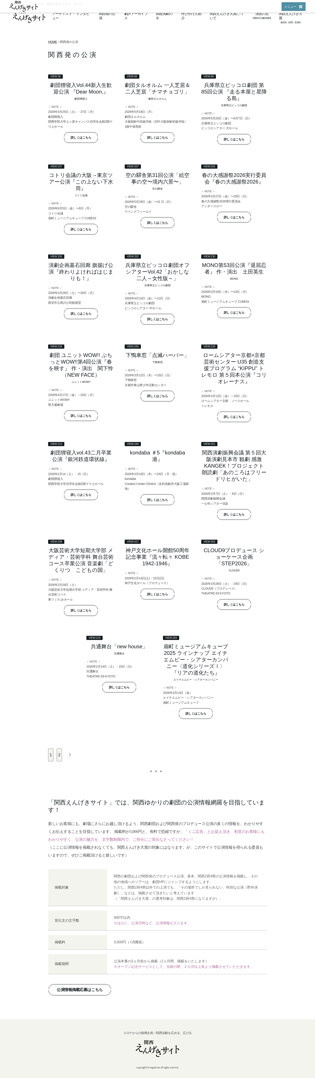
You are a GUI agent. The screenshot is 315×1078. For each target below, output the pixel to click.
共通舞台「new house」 (119, 646)
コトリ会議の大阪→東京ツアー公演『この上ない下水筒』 (81, 181)
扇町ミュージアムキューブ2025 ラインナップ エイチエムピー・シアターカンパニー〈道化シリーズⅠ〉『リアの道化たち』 (195, 659)
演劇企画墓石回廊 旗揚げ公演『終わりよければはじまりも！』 (81, 271)
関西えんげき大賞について (226, 16)
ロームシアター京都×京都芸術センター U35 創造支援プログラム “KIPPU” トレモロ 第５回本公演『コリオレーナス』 (234, 368)
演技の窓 (262, 14)
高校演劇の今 (164, 16)
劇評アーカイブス (135, 16)
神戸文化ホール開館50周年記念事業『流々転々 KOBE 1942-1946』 (158, 556)
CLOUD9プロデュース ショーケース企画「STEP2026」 (234, 556)
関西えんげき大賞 (290, 16)
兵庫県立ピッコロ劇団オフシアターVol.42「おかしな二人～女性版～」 (157, 271)
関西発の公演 (107, 16)
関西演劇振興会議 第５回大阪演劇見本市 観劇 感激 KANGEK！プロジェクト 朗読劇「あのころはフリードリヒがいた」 (234, 466)
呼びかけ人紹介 (191, 16)
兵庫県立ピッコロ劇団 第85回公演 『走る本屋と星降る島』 (234, 91)
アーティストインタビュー (70, 16)
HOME (52, 42)
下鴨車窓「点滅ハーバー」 (157, 355)
